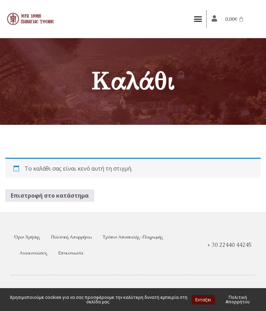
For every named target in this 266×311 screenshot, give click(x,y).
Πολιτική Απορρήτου (71, 237)
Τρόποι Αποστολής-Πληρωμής (133, 237)
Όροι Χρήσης (27, 237)
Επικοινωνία (70, 253)
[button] (198, 19)
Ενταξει (203, 299)
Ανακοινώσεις (33, 253)
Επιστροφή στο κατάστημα (50, 195)
